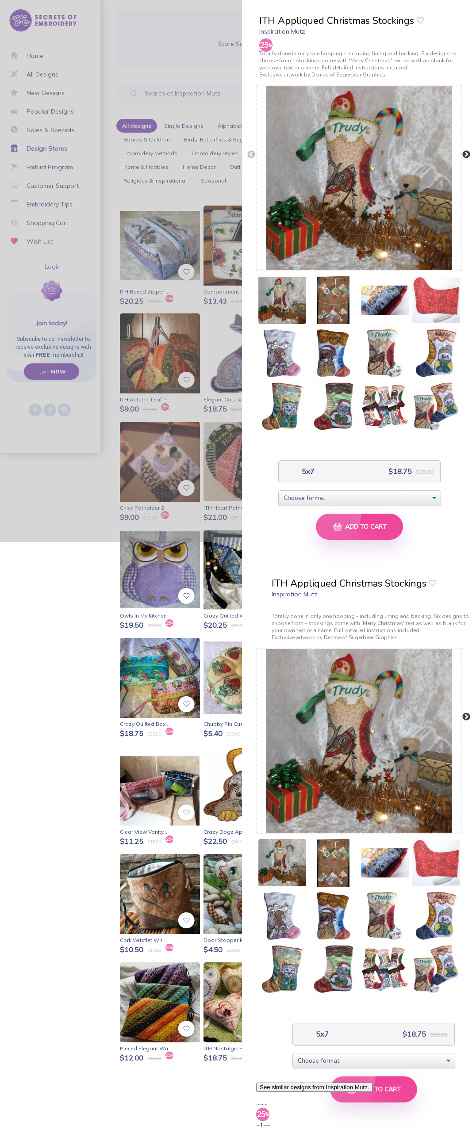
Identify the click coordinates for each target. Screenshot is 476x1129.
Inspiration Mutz (282, 31)
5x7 (307, 471)
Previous (251, 154)
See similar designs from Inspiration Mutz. (314, 1087)
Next (466, 154)
